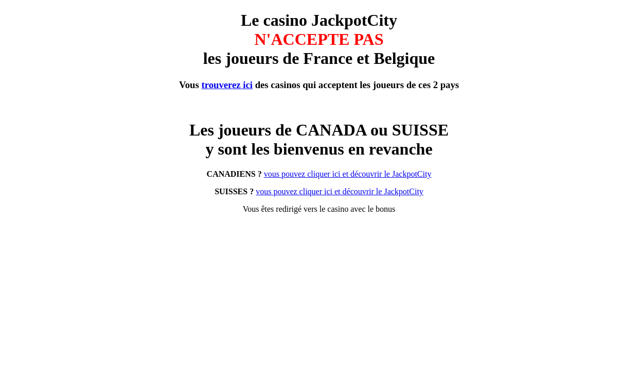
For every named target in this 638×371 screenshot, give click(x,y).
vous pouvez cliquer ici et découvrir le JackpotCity (348, 174)
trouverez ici (227, 84)
